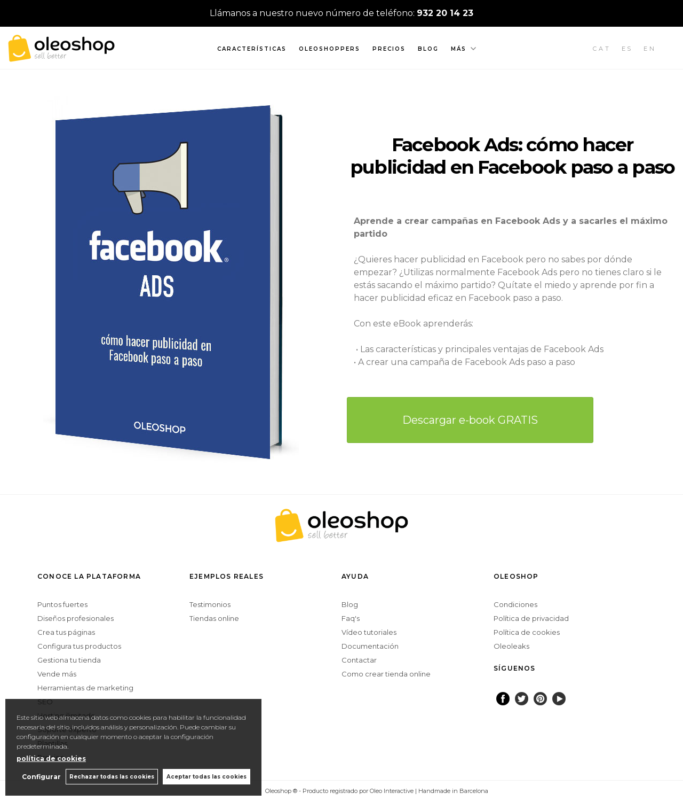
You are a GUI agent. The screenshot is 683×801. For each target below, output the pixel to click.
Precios (389, 48)
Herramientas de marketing (85, 687)
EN (650, 48)
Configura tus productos (79, 646)
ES (627, 48)
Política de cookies (527, 632)
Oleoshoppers (329, 48)
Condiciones (515, 604)
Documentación (370, 646)
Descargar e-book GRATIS (470, 420)
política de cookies (51, 759)
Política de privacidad (531, 618)
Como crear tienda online (386, 674)
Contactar (359, 660)
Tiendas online (214, 618)
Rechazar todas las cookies (111, 776)
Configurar (40, 777)
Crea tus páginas (66, 632)
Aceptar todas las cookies (206, 776)
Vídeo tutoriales (369, 632)
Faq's (351, 618)
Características (252, 48)
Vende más (56, 674)
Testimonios (210, 604)
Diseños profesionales (75, 618)
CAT (602, 48)
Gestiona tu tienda (69, 660)
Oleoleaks (511, 646)
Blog (428, 48)
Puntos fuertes (62, 604)
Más (458, 48)
